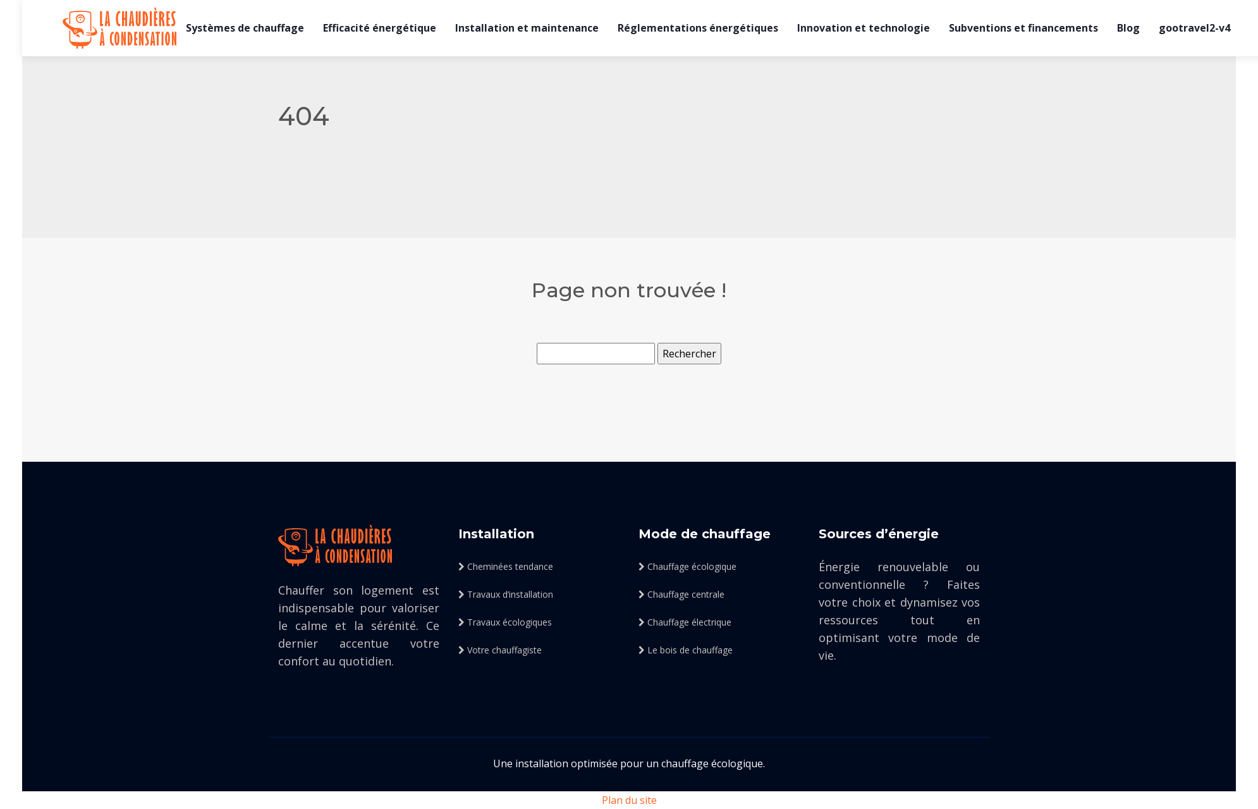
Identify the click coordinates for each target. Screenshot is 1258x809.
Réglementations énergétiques (698, 28)
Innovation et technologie (863, 28)
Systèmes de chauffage (245, 28)
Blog (1128, 28)
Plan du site (629, 800)
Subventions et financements (1023, 28)
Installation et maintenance (527, 28)
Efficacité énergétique (379, 28)
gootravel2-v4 (1194, 28)
